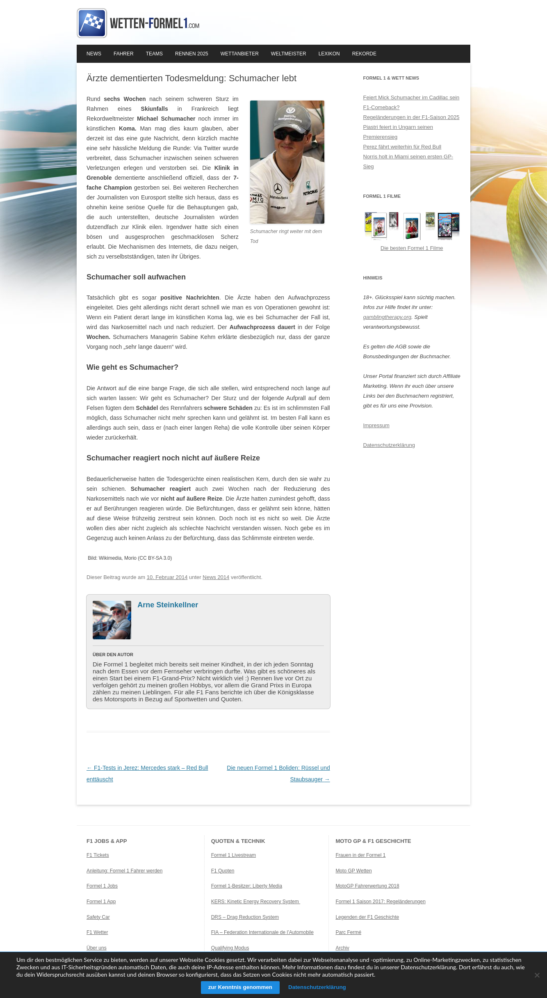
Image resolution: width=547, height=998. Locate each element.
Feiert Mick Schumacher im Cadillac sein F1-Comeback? (411, 102)
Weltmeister (288, 54)
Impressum (376, 425)
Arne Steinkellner (167, 605)
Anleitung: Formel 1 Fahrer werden (124, 871)
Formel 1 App (101, 901)
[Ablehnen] (537, 975)
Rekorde (364, 54)
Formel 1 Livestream (233, 855)
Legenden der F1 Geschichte (367, 917)
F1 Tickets (98, 855)
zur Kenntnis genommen (238, 987)
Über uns (97, 948)
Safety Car (98, 917)
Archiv (342, 948)
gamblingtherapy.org (387, 317)
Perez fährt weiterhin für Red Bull (402, 147)
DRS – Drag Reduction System (245, 917)
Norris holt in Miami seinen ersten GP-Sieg (408, 161)
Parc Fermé (348, 932)
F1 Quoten (223, 871)
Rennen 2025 (191, 54)
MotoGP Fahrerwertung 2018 (367, 886)
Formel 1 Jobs (102, 886)
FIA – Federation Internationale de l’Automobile (262, 932)
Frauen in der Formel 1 (360, 855)
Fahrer (124, 54)
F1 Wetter (97, 932)
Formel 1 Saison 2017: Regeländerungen (380, 901)
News (94, 54)
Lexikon (329, 54)
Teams (154, 54)
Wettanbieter (240, 54)
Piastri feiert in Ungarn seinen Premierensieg (398, 132)
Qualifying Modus (230, 948)
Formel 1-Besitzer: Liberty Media (246, 886)
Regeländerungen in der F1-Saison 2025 (411, 117)
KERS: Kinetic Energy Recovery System (255, 901)
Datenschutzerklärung (389, 445)
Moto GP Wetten (353, 871)
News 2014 (216, 577)
